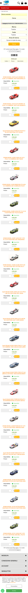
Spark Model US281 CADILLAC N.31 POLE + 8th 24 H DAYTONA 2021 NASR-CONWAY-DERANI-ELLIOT (14, 293)
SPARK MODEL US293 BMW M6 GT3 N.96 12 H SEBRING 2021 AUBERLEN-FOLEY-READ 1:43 (14, 186)
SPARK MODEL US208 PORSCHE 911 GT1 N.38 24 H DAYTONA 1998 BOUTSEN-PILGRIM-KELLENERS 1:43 (14, 427)
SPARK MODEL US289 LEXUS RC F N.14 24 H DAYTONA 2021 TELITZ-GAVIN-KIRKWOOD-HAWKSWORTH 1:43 (14, 212)
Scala (14, 32)
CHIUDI (26, 577)
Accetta (14, 590)
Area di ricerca (14, 38)
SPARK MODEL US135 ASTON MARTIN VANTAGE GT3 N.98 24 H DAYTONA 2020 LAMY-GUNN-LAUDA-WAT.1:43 (13, 508)
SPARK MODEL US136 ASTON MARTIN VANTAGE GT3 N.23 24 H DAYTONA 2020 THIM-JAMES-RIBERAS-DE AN (13, 481)
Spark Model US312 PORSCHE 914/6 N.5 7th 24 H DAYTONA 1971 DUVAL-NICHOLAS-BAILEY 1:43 (14, 132)
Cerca (14, 18)
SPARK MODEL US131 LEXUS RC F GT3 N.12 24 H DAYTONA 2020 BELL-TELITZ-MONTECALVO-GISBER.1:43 (14, 535)
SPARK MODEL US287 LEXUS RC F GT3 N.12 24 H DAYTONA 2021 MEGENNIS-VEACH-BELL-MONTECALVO (14, 239)
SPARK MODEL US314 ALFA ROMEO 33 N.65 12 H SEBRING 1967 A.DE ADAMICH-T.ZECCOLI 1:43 (14, 105)
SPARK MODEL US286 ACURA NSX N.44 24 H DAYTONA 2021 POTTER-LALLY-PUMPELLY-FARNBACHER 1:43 (14, 266)
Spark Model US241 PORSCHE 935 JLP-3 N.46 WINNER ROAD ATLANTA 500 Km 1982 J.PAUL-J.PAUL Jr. (14, 400)
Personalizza (14, 586)
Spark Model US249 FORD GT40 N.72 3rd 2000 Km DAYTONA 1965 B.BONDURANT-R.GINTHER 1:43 (14, 373)
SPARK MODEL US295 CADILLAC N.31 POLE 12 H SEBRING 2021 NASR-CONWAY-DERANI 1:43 (14, 159)
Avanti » (18, 51)
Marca (14, 27)
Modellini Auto (5, 8)
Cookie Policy (13, 582)
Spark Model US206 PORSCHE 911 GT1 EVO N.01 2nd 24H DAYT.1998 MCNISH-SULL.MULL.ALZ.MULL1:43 (14, 454)
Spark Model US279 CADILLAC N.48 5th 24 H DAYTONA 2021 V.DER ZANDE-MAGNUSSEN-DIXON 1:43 (14, 320)
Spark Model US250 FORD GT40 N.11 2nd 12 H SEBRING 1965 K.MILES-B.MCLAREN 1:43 (14, 347)
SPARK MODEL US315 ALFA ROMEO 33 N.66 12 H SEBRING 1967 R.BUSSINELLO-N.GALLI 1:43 (13, 78)
